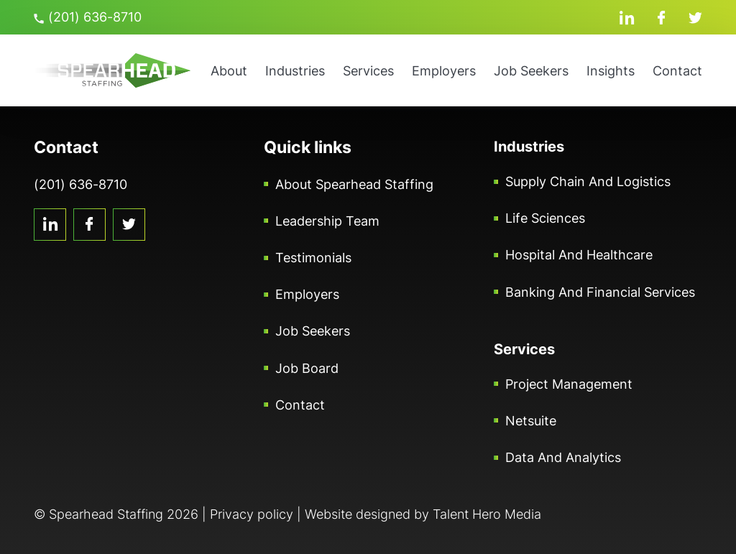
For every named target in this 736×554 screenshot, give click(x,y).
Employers (444, 70)
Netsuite (530, 420)
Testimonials (313, 257)
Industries (295, 70)
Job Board (307, 368)
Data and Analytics (563, 457)
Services (368, 70)
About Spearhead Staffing (354, 184)
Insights (610, 70)
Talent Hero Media (487, 514)
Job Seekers (531, 70)
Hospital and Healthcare (579, 254)
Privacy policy (251, 514)
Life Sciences (545, 218)
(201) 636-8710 (88, 17)
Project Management (568, 384)
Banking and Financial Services (600, 292)
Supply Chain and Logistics (588, 181)
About (229, 70)
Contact (677, 70)
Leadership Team (327, 220)
